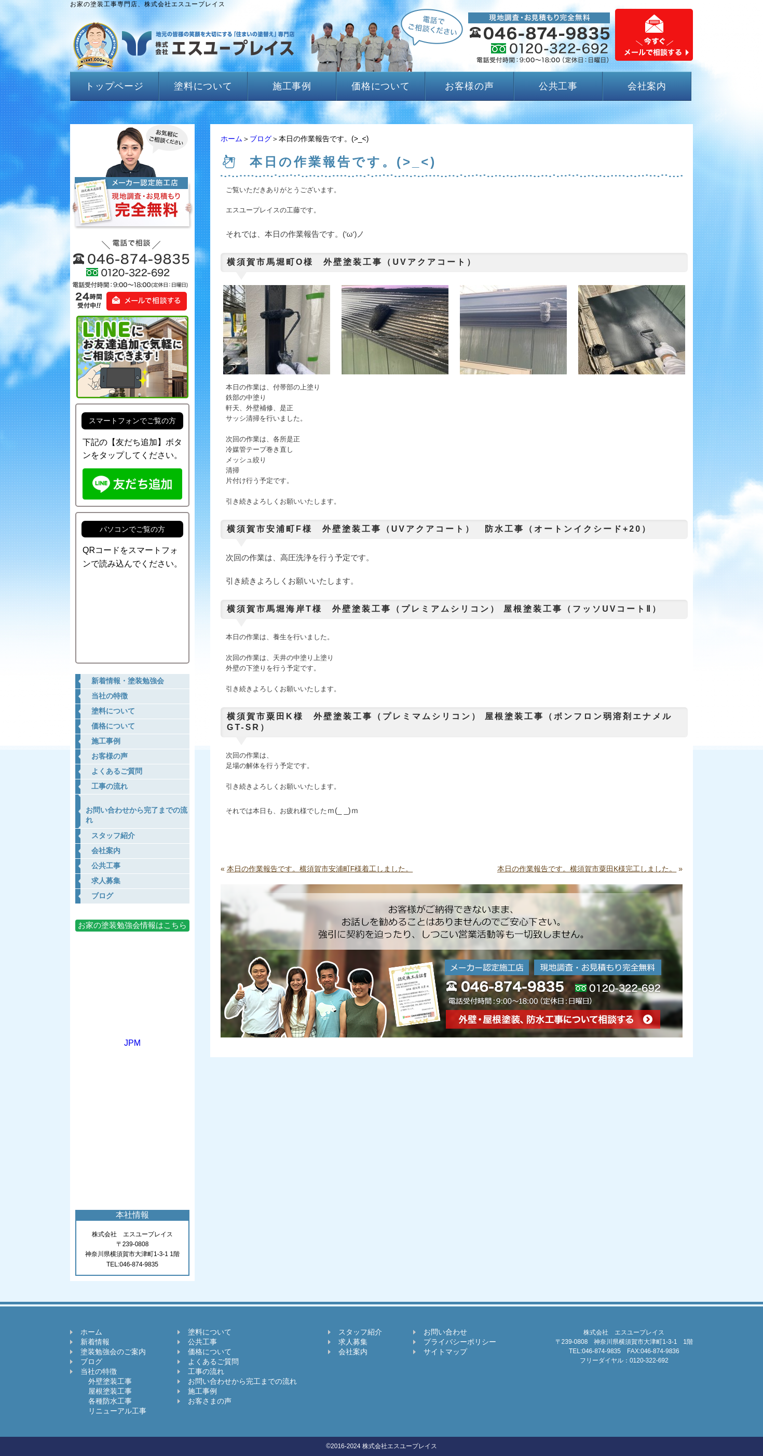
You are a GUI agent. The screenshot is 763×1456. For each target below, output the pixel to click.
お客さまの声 (209, 1401)
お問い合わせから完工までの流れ (242, 1381)
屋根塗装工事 (106, 1391)
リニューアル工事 (113, 1411)
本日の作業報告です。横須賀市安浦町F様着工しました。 (320, 869)
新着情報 (95, 1342)
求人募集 (352, 1342)
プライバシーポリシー (460, 1342)
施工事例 (292, 86)
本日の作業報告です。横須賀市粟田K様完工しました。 (586, 869)
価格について (380, 86)
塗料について (203, 86)
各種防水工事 (106, 1401)
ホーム (231, 138)
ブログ (260, 138)
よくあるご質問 (213, 1361)
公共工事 (558, 86)
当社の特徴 (98, 1371)
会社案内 (647, 86)
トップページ (114, 86)
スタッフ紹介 (360, 1332)
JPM (132, 1038)
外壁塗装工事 (106, 1381)
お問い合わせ (445, 1332)
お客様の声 (469, 86)
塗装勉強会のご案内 (113, 1351)
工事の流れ (206, 1371)
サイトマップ (445, 1351)
